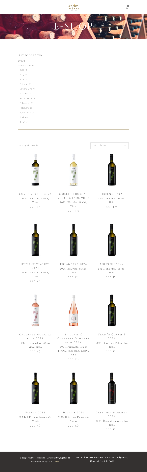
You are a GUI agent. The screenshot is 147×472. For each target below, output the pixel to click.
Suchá (23, 117)
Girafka (56, 461)
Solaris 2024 (73, 412)
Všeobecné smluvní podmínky (115, 457)
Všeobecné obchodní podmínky (89, 457)
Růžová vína (25, 113)
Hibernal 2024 (111, 194)
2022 (22, 70)
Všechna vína (24, 65)
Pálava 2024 (35, 412)
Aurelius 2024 (112, 264)
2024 (22, 79)
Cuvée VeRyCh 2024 (35, 194)
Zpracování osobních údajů (102, 461)
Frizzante (24, 94)
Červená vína (26, 89)
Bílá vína (24, 84)
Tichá (22, 122)
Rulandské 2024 (73, 264)
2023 (22, 75)
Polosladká (25, 103)
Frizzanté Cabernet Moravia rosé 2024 (73, 338)
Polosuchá (24, 108)
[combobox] (109, 145)
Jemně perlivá (26, 98)
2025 (20, 61)
